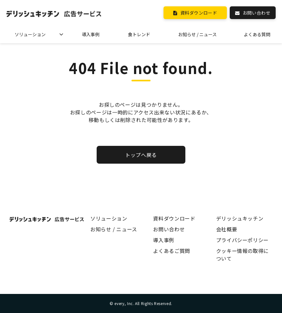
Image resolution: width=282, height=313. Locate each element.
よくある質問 (257, 34)
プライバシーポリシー (242, 240)
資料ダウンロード (198, 13)
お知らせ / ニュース (197, 34)
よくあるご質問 (171, 251)
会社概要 (226, 229)
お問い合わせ (256, 13)
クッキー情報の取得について (242, 254)
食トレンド (139, 34)
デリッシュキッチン (240, 218)
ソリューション (30, 34)
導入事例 (90, 34)
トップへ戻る (141, 155)
